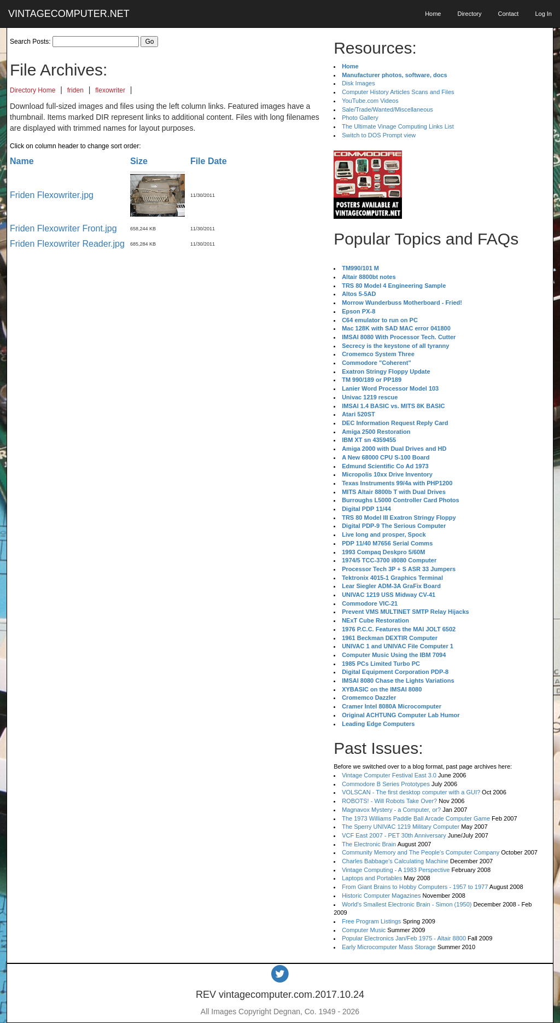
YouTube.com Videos (370, 100)
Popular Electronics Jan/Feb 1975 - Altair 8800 (404, 938)
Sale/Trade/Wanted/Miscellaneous (387, 109)
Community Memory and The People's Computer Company (420, 852)
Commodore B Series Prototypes (386, 784)
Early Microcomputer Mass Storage (389, 947)
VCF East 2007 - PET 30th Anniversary (394, 835)
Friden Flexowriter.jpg (52, 195)
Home (433, 13)
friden (75, 90)
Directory (469, 13)
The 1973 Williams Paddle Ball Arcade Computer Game (416, 818)
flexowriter (110, 90)
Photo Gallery (360, 117)
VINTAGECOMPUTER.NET (69, 13)
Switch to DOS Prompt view (379, 135)
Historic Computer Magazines (381, 895)
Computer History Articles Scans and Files (398, 92)
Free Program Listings (371, 921)
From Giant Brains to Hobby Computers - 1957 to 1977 (415, 887)
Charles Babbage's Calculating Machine (395, 861)
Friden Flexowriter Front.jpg (63, 228)
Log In (543, 13)
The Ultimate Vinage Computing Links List (398, 126)
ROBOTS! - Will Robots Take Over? (389, 801)
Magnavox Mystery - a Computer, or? (391, 809)
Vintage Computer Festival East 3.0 (389, 775)
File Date (208, 161)
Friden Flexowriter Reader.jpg (67, 243)
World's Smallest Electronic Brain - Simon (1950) (406, 904)
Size (139, 161)
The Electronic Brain (369, 844)
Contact (508, 13)
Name (22, 161)
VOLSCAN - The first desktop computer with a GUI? (411, 792)
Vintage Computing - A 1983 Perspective (396, 870)
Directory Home (32, 90)
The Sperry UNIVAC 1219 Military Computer (400, 826)
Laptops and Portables (372, 878)
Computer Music (364, 930)
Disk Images (358, 83)
